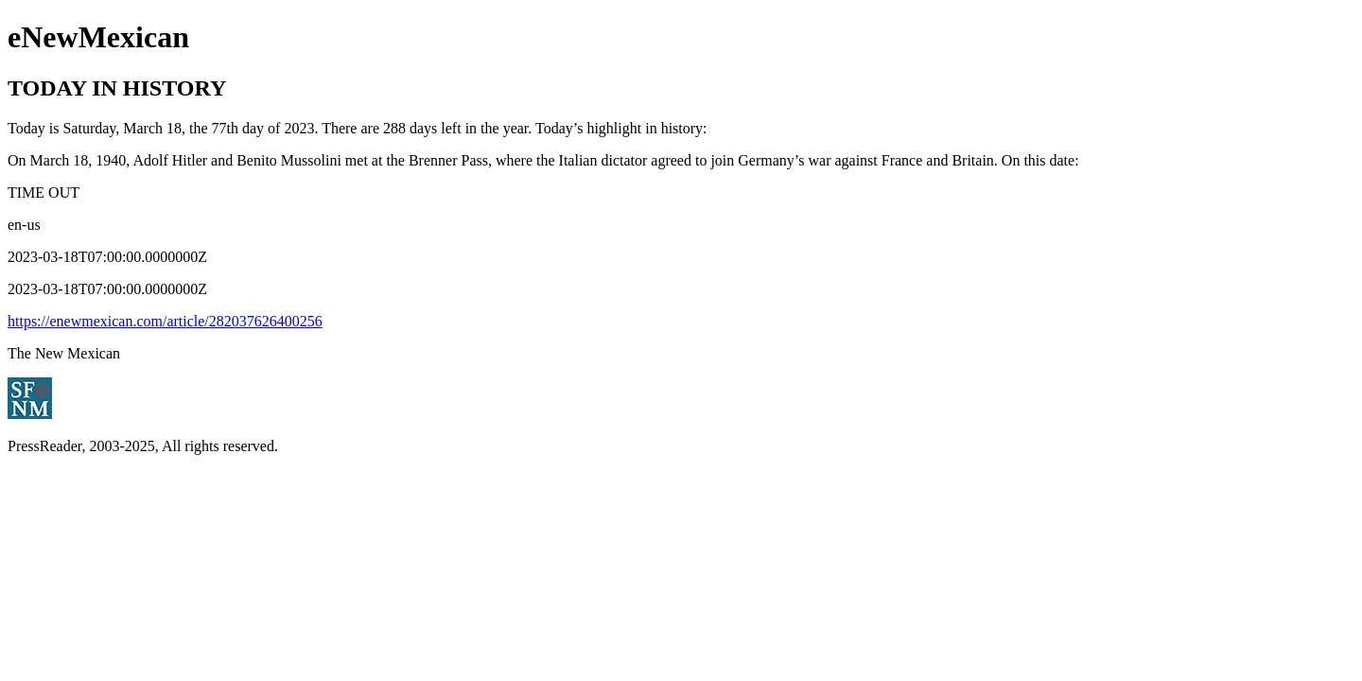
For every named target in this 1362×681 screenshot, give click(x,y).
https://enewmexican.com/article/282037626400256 (165, 321)
